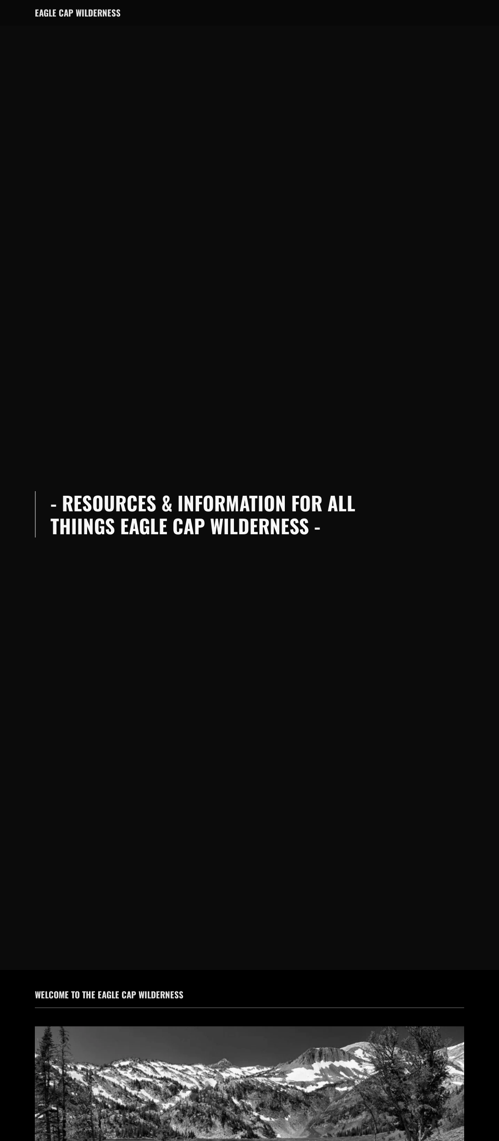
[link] (78, 14)
